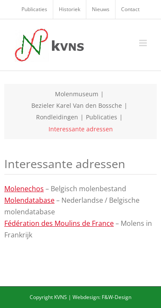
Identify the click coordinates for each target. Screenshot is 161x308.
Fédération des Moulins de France (59, 223)
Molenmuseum (76, 94)
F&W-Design (116, 297)
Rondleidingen (57, 117)
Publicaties (101, 117)
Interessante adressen (81, 129)
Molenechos (24, 188)
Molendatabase (29, 200)
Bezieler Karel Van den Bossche (76, 105)
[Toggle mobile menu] (143, 42)
